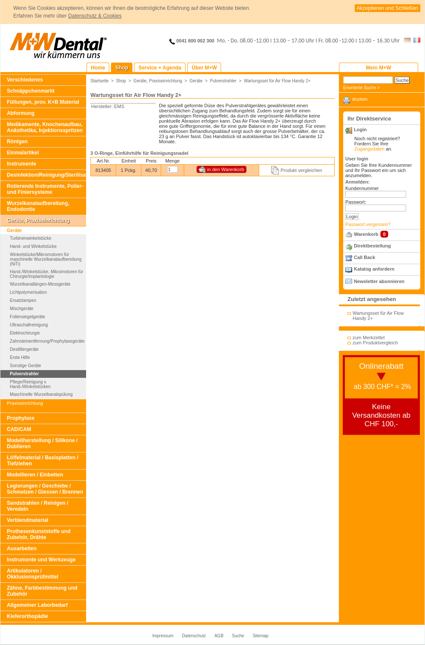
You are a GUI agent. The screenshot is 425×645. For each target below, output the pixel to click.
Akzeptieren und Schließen (387, 8)
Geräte (14, 230)
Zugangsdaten (369, 148)
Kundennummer (362, 188)
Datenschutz (194, 635)
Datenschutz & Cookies (95, 16)
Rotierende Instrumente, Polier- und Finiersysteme (45, 189)
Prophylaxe (21, 418)
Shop (121, 80)
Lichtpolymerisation (28, 292)
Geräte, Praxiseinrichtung (38, 220)
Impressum (162, 635)
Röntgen (17, 142)
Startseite (99, 80)
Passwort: (355, 202)
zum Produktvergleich (375, 342)
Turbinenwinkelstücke (30, 238)
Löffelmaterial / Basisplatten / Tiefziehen (42, 461)
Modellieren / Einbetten (35, 475)
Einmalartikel (23, 153)
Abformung (21, 113)
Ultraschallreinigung (29, 324)
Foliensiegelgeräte (27, 316)
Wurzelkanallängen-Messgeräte (40, 284)
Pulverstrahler (24, 373)
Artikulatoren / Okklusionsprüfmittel (32, 574)
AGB (218, 635)
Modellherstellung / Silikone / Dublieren (42, 443)
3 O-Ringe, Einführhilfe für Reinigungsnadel (139, 153)
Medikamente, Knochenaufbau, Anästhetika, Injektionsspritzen (45, 127)
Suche (238, 635)
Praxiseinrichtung (25, 403)
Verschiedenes (25, 80)
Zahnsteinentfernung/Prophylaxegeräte (47, 341)
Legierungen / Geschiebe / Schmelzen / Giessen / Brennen (45, 489)
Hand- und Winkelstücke (33, 246)
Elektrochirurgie (25, 333)
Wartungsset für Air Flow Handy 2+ (277, 80)
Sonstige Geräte (25, 365)
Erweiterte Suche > (361, 87)
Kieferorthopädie (27, 616)
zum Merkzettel (369, 337)
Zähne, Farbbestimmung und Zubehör (42, 591)
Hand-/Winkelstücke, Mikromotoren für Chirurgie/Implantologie (46, 274)
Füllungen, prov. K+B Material (43, 102)
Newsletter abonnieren (379, 281)
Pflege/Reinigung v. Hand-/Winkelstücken (30, 384)
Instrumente (21, 164)
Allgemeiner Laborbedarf (37, 605)
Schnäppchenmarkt (30, 91)
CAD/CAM (19, 429)
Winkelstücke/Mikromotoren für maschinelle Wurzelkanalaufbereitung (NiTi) (45, 259)
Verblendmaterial (27, 520)
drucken (360, 99)
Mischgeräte (21, 308)
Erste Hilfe (20, 357)
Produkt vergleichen (301, 170)
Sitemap (261, 635)
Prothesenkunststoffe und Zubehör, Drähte (39, 534)
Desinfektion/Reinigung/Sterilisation (46, 175)
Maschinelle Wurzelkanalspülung (41, 394)
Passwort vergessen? (367, 224)
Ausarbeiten (21, 549)
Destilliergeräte (24, 349)
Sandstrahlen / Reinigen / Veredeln (37, 506)
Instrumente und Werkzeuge (41, 560)
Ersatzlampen (23, 300)
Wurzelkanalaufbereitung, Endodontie (38, 206)
